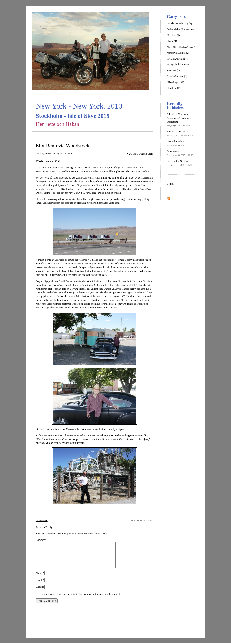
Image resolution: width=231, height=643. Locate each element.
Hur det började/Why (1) (179, 23)
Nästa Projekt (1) (175, 82)
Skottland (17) (174, 88)
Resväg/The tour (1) (177, 76)
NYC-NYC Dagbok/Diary (140, 153)
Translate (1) (173, 70)
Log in (170, 183)
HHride (48, 154)
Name (40, 578)
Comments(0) (42, 520)
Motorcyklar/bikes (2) (178, 52)
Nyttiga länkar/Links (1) (179, 64)
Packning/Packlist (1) (177, 58)
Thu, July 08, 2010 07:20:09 (63, 154)
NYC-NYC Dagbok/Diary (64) (182, 46)
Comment (41, 539)
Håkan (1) (172, 41)
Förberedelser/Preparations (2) (182, 29)
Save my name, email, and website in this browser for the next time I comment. (81, 599)
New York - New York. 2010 (79, 106)
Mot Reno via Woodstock (62, 146)
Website (40, 591)
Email (40, 584)
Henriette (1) (173, 35)
